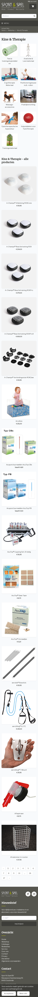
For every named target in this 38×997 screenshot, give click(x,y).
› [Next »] (9, 878)
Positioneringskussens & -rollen (28, 77)
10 (19, 873)
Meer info (23, 993)
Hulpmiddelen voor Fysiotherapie (28, 121)
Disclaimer (6, 959)
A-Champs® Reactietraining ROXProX (19, 317)
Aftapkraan (19, 797)
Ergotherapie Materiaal (10, 77)
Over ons (5, 951)
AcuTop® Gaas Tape (19, 579)
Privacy (4, 956)
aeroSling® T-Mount (19, 753)
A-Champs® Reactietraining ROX (19, 230)
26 (30, 873)
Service (4, 949)
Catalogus (5, 944)
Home (4, 30)
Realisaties (6, 947)
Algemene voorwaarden (11, 961)
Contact (5, 954)
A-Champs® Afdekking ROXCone (19, 186)
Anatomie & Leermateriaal (28, 53)
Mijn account (32, 1)
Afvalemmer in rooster (19, 840)
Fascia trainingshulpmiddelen (10, 54)
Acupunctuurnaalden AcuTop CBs (19, 448)
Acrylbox (19, 404)
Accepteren (8, 993)
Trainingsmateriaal (10, 141)
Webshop (11, 30)
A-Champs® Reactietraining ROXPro (19, 274)
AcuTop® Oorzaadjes (19, 622)
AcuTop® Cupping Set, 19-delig (19, 535)
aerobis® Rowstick (19, 666)
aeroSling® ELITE (19, 710)
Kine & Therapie (22, 30)
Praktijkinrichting (28, 98)
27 (4, 878)
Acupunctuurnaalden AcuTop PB (19, 492)
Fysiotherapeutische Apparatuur (10, 121)
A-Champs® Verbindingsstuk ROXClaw (19, 361)
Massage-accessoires (10, 99)
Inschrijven (19, 924)
